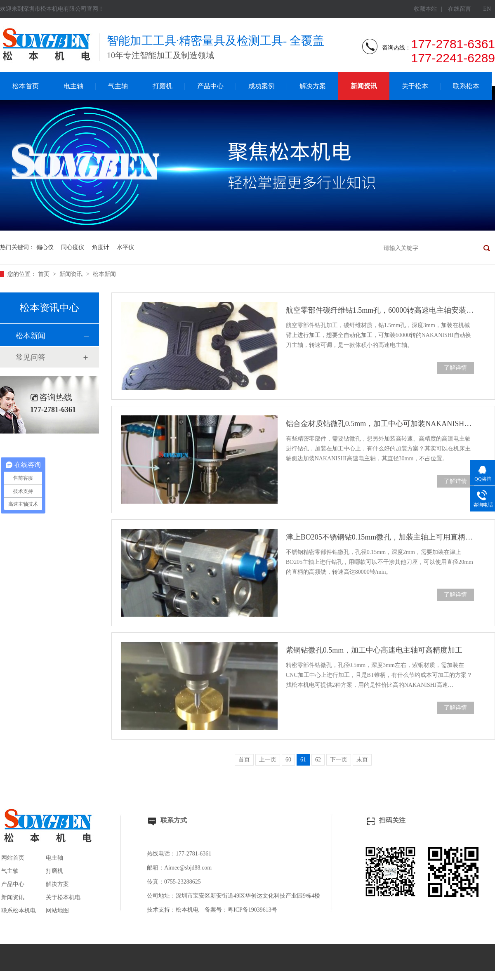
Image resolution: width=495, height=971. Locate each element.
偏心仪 (45, 247)
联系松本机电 (18, 910)
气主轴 (118, 86)
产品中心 (210, 86)
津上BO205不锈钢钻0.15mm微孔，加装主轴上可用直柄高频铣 (380, 537)
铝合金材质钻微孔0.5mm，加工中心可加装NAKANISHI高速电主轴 (380, 424)
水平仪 (125, 247)
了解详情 (455, 368)
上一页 (267, 760)
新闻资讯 (364, 86)
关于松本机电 (63, 897)
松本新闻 (104, 274)
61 (303, 760)
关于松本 (415, 86)
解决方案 (312, 86)
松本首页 (25, 86)
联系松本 (466, 86)
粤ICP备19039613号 (252, 910)
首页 (44, 274)
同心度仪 (72, 247)
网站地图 (57, 910)
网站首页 (12, 858)
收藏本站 (425, 9)
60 (288, 760)
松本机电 (187, 910)
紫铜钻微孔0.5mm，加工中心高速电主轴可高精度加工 (374, 650)
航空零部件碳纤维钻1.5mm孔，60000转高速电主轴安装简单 (380, 310)
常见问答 (30, 357)
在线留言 (459, 9)
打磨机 (162, 86)
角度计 (100, 247)
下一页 (338, 760)
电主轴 (73, 86)
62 (318, 760)
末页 (362, 760)
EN (487, 9)
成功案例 (261, 86)
